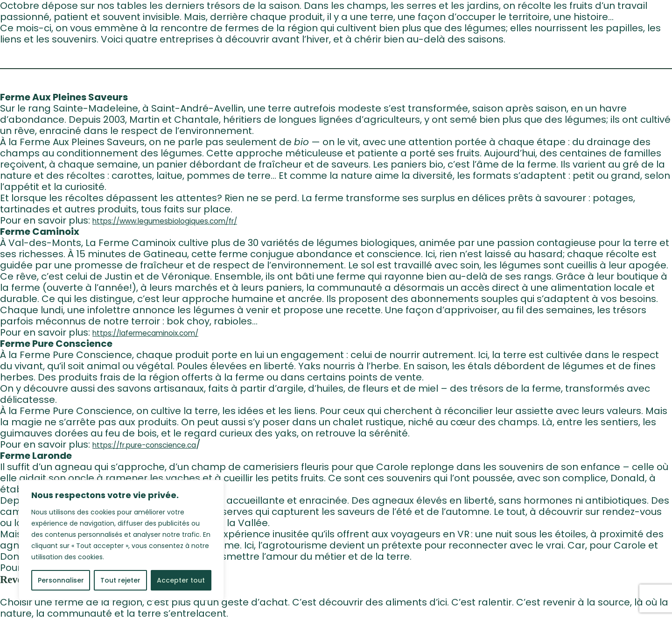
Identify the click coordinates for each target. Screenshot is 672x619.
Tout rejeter (120, 580)
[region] (121, 540)
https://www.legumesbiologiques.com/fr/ (164, 221)
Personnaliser (61, 580)
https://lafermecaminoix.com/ (145, 333)
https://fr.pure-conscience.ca (144, 445)
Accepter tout (181, 580)
